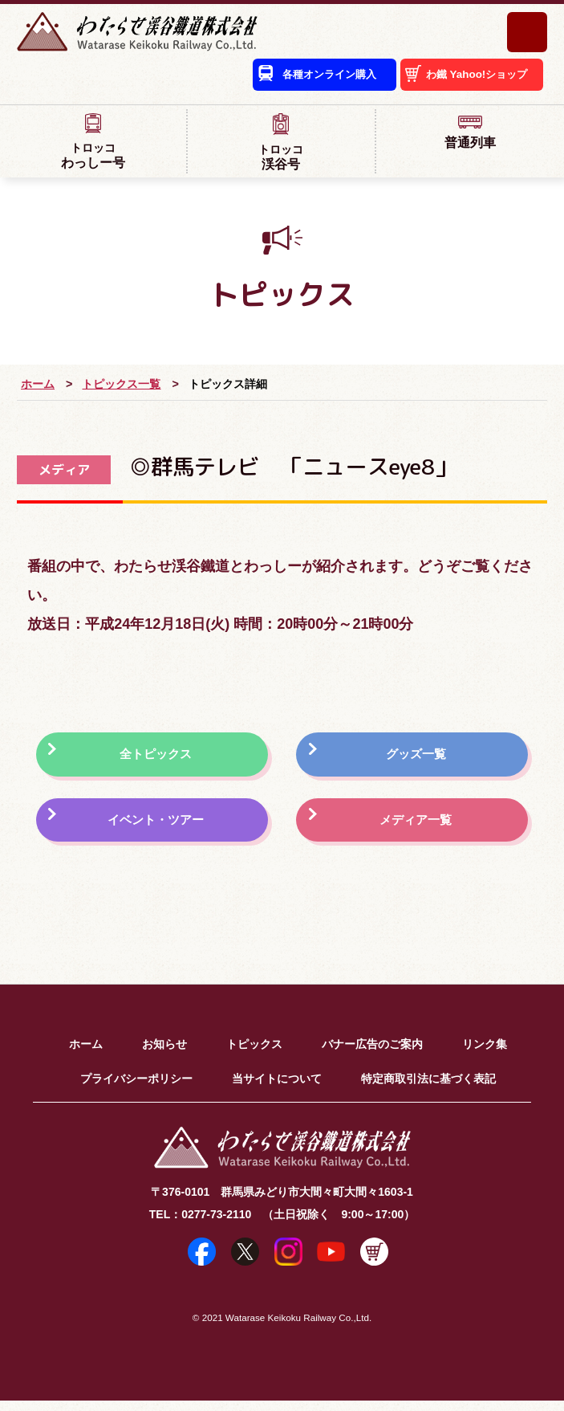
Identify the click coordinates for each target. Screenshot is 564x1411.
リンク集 (484, 1054)
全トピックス (159, 758)
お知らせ (164, 1054)
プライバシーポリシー (136, 1089)
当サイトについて (277, 1089)
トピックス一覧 (121, 385)
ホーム (38, 385)
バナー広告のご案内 (372, 1054)
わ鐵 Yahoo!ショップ (471, 78)
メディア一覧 (417, 827)
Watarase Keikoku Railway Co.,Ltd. (298, 1328)
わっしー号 (93, 143)
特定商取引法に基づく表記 (428, 1089)
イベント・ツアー (159, 827)
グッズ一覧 (417, 758)
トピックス (254, 1054)
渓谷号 (281, 144)
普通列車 (470, 133)
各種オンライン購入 (307, 78)
